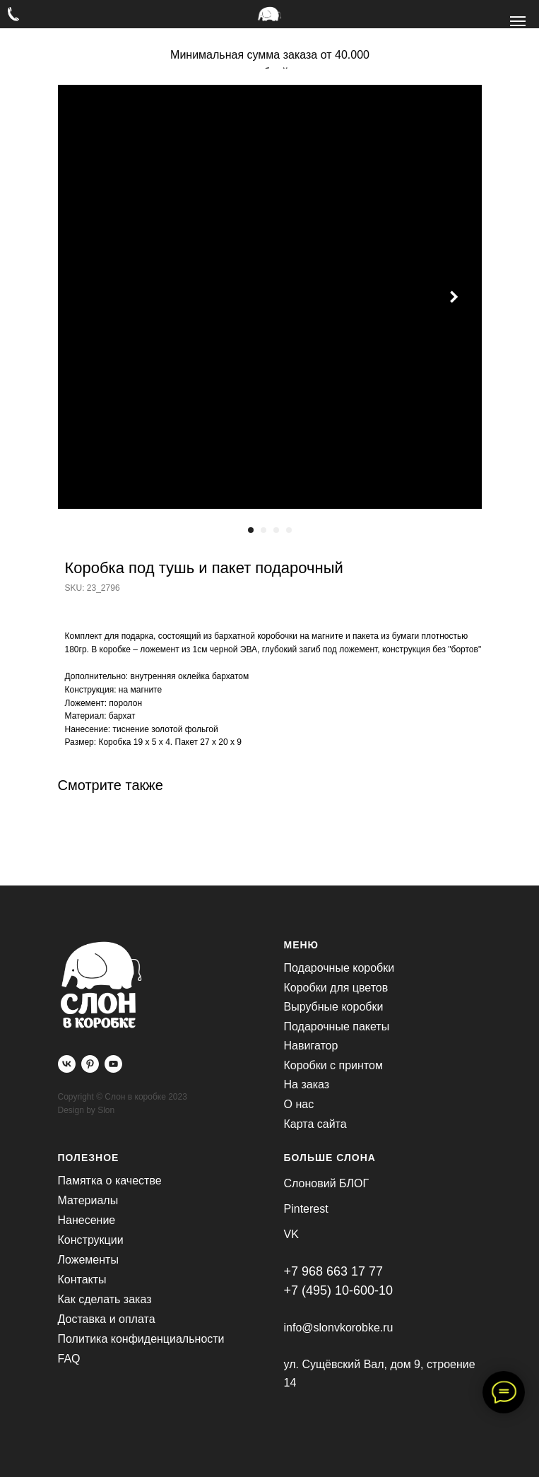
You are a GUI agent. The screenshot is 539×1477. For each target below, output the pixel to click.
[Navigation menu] (518, 21)
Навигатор (311, 1046)
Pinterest (306, 1209)
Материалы (88, 1200)
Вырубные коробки (334, 1007)
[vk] (67, 1064)
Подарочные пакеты (337, 1026)
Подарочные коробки (339, 968)
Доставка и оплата (106, 1319)
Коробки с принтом (333, 1065)
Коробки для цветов (336, 988)
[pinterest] (90, 1064)
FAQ (69, 1359)
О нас (299, 1104)
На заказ (307, 1084)
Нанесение (87, 1220)
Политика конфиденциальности (141, 1339)
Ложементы (88, 1260)
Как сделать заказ (105, 1299)
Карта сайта (315, 1124)
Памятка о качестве (110, 1181)
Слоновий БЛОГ (326, 1183)
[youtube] (113, 1064)
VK (291, 1234)
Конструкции (91, 1240)
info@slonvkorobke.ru (338, 1328)
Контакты (82, 1279)
